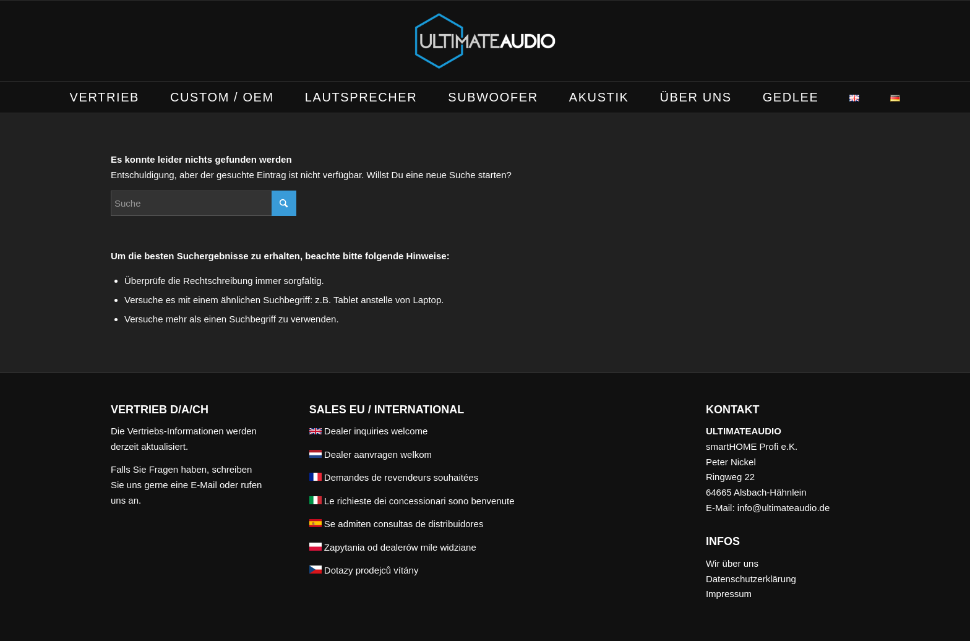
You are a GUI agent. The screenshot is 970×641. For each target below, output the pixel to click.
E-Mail (204, 485)
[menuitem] (104, 97)
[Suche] (203, 203)
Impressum (729, 593)
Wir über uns (732, 563)
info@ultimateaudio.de (783, 507)
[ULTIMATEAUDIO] (485, 41)
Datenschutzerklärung (751, 579)
